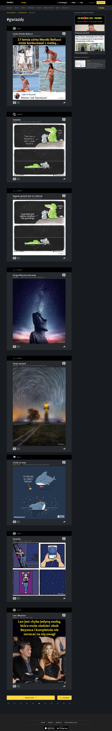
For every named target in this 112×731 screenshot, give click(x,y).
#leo (31, 617)
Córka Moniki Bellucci (23, 34)
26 (51, 703)
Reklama (50, 722)
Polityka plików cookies (71, 722)
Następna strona (30, 698)
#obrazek (21, 121)
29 (33, 703)
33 (8, 703)
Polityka (39, 7)
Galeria (23, 7)
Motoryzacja (65, 7)
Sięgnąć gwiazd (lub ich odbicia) (27, 196)
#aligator (34, 121)
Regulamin (59, 722)
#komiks (29, 121)
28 (39, 703)
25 (57, 703)
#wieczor (35, 464)
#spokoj (26, 541)
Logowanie (92, 2)
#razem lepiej (46, 464)
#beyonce (28, 617)
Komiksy (15, 121)
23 (70, 703)
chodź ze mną (19, 462)
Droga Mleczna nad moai (24, 275)
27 (45, 703)
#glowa (27, 277)
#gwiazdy (24, 36)
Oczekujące (63, 2)
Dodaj (24, 2)
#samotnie (40, 464)
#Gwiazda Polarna (42, 365)
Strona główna (11, 12)
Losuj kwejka (64, 698)
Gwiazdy (17, 120)
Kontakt (43, 722)
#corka (20, 36)
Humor (17, 7)
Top (81, 2)
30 (27, 703)
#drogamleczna (41, 277)
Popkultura (15, 617)
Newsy (57, 7)
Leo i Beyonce (19, 615)
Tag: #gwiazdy (22, 12)
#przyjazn (21, 198)
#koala (25, 121)
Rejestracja (101, 2)
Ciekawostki (31, 7)
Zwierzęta (9, 7)
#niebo (31, 277)
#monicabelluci (30, 36)
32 (14, 703)
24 (64, 703)
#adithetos (34, 365)
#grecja (22, 365)
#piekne (35, 277)
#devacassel (37, 36)
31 (20, 703)
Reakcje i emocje (48, 7)
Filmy (74, 2)
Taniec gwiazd (19, 363)
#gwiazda (25, 464)
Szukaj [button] (102, 8)
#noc (31, 365)
